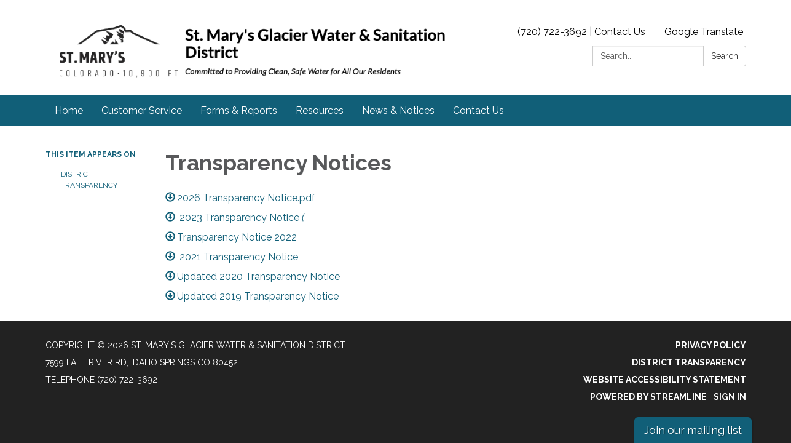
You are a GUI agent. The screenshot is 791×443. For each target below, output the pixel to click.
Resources (320, 110)
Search (724, 56)
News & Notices (398, 110)
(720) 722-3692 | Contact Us (581, 32)
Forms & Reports (238, 110)
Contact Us (478, 110)
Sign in (730, 397)
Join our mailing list (693, 429)
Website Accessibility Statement (664, 380)
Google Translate (703, 32)
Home (69, 110)
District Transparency (89, 180)
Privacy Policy (710, 345)
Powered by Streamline (648, 397)
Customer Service (141, 110)
